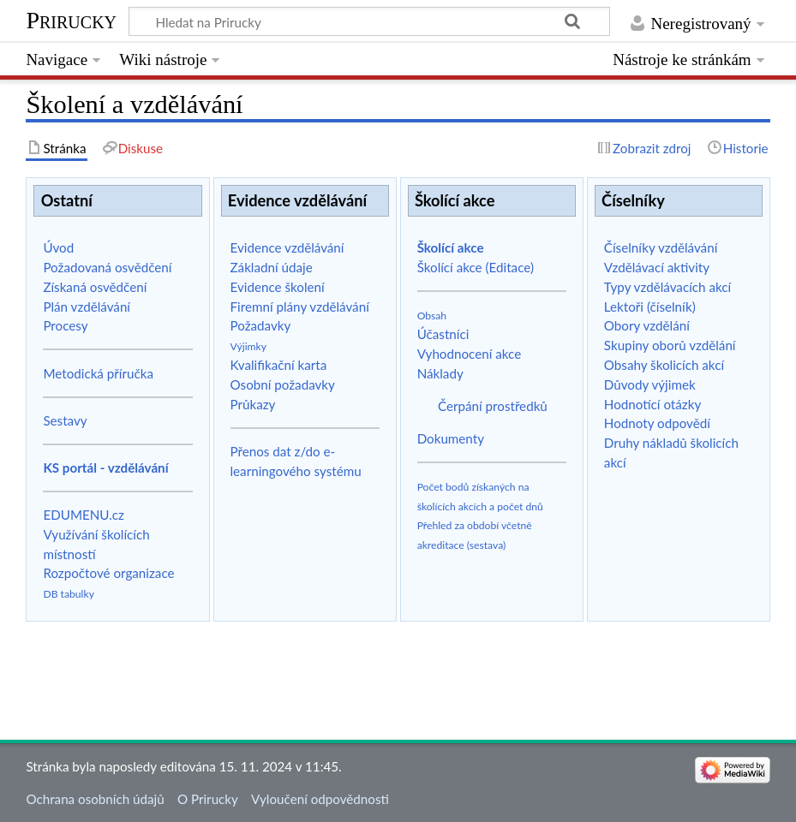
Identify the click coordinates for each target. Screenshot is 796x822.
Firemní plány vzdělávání (299, 306)
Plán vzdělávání (86, 306)
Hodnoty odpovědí (657, 423)
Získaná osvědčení (95, 287)
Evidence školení (277, 287)
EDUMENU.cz (83, 514)
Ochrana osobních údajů (95, 799)
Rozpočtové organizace (108, 573)
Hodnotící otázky (652, 404)
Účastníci (443, 334)
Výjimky (248, 346)
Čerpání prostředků (493, 406)
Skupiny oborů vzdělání (670, 345)
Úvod (58, 247)
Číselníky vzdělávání (660, 247)
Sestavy (65, 420)
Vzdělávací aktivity (656, 267)
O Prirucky (207, 799)
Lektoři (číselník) (650, 306)
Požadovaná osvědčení (107, 267)
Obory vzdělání (647, 325)
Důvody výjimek (650, 384)
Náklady (440, 373)
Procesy (65, 325)
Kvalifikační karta (278, 364)
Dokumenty (450, 438)
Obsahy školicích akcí (664, 364)
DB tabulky (68, 593)
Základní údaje (271, 267)
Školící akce (450, 247)
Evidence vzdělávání (287, 247)
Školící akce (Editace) (475, 267)
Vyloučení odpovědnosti (320, 799)
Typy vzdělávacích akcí (667, 287)
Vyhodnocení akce (469, 353)
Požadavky (260, 325)
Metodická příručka (98, 373)
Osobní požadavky (282, 384)
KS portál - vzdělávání (105, 467)
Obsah (432, 315)
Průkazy (253, 404)
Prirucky (71, 20)
